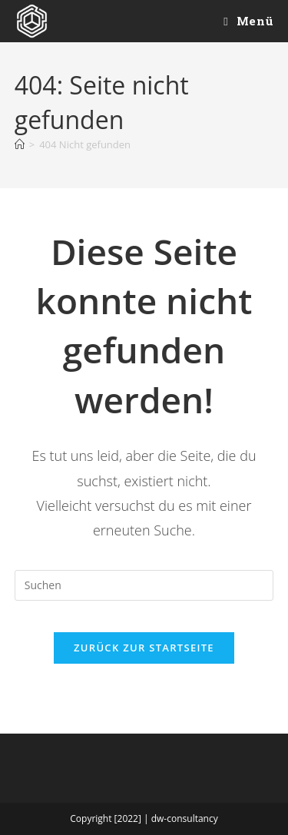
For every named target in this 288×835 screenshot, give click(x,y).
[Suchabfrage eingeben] (144, 585)
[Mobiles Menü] (248, 20)
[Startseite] (20, 144)
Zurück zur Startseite (144, 647)
